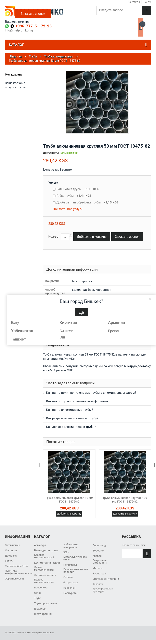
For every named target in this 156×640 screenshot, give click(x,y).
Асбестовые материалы (70, 545)
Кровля (97, 556)
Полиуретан (70, 593)
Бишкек (66, 331)
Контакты (11, 550)
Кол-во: (53, 236)
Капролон (69, 587)
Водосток (98, 550)
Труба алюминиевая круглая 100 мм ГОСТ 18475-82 (125, 499)
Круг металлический (47, 562)
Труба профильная (45, 603)
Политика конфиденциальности (18, 572)
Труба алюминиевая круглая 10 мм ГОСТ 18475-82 (69, 499)
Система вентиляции (106, 578)
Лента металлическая (44, 568)
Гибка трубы (73, 196)
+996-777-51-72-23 (33, 26)
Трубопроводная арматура (103, 589)
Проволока (41, 587)
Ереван (114, 331)
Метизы (98, 568)
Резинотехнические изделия (75, 570)
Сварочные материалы (100, 561)
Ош (62, 337)
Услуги (53, 183)
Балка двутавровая (46, 550)
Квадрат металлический (44, 556)
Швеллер (40, 608)
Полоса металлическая (44, 581)
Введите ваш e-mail (133, 545)
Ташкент (18, 339)
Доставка (11, 555)
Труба (37, 598)
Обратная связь (14, 578)
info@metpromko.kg (19, 30)
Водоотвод (99, 545)
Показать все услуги (67, 209)
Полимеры (70, 564)
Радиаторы (99, 573)
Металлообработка (16, 566)
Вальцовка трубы (77, 189)
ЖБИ (66, 552)
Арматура (40, 545)
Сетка (37, 592)
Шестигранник (43, 614)
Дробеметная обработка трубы (87, 202)
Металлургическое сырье (75, 558)
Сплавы (68, 577)
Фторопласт (70, 582)
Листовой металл (45, 575)
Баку (15, 322)
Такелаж (98, 584)
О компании (12, 545)
